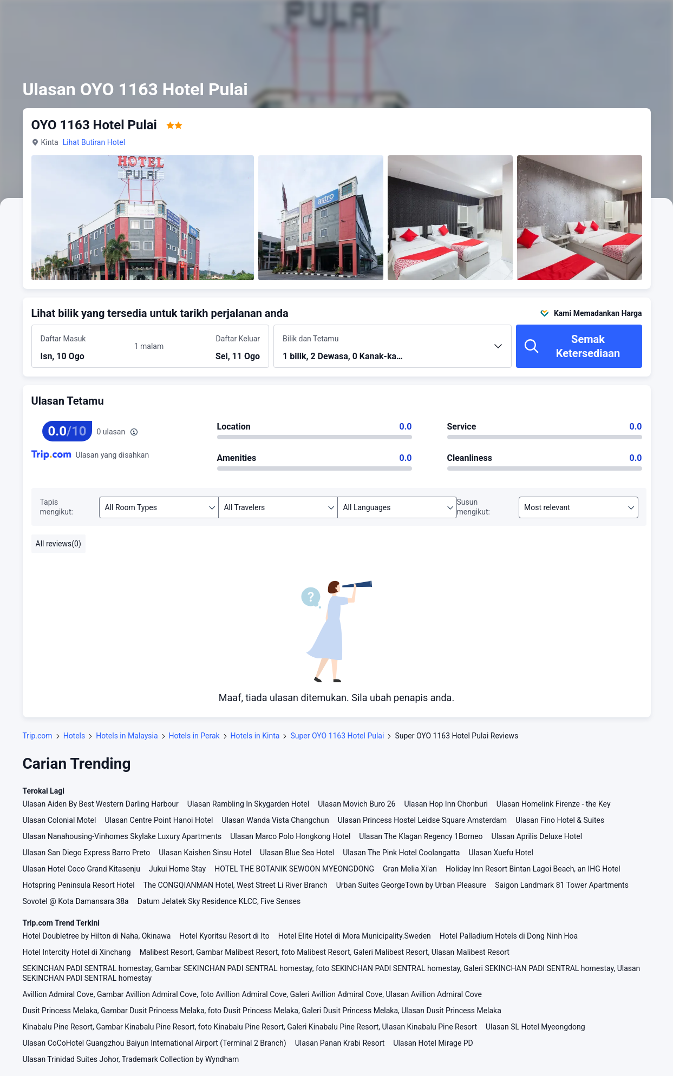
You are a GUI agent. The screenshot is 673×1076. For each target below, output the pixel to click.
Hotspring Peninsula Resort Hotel (79, 885)
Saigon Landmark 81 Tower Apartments (562, 885)
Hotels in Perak (194, 735)
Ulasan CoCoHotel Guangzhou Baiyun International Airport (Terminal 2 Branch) (154, 1043)
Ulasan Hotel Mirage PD (433, 1043)
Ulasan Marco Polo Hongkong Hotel (290, 836)
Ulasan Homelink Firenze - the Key (553, 804)
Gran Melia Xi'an (410, 868)
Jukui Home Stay (177, 868)
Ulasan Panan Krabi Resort (340, 1043)
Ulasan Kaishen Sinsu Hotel (205, 852)
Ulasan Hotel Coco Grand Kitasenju (81, 868)
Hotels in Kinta (255, 735)
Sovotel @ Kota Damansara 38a (76, 901)
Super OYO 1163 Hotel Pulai (337, 735)
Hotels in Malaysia (127, 735)
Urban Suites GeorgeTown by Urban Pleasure (411, 885)
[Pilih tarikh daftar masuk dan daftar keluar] (85, 347)
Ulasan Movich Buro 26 (356, 804)
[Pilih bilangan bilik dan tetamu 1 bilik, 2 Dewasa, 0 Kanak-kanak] (392, 351)
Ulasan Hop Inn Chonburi (445, 804)
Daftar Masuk (63, 338)
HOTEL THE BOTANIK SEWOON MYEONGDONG (294, 868)
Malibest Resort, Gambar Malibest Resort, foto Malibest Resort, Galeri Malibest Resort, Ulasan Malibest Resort (324, 952)
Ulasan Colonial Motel (59, 820)
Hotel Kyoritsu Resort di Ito (224, 936)
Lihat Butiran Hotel (94, 142)
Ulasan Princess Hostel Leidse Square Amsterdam (422, 820)
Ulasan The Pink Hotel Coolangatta (401, 852)
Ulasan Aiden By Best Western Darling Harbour (101, 804)
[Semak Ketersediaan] (579, 346)
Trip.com (38, 735)
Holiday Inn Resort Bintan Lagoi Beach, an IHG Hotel (533, 868)
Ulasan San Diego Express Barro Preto (87, 852)
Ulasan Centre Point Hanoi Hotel (158, 820)
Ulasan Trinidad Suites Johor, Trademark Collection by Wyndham (131, 1059)
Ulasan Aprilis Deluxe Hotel (537, 836)
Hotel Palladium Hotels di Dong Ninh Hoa (509, 936)
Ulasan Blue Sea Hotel (297, 852)
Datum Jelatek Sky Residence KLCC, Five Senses (219, 901)
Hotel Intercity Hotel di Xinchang (77, 952)
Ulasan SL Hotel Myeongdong (535, 1026)
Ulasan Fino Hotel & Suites (559, 820)
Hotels (74, 735)
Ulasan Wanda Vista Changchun (275, 820)
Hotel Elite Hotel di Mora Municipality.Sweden (354, 936)
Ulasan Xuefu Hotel (500, 852)
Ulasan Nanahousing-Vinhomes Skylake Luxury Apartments (122, 836)
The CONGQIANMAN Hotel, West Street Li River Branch (235, 885)
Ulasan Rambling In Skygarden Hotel (248, 804)
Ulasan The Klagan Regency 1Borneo (420, 836)
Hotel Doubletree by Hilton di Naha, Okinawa (97, 936)
